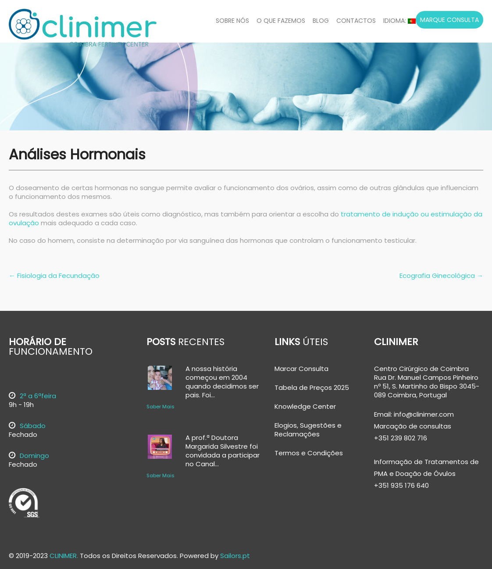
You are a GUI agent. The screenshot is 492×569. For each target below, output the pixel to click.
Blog (321, 20)
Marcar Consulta (301, 368)
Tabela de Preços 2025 (312, 387)
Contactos (356, 20)
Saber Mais (160, 406)
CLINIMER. (64, 555)
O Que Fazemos (281, 20)
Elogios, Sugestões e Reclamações (308, 430)
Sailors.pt (235, 555)
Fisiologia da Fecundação (54, 275)
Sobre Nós (232, 20)
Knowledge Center (305, 406)
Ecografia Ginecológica (441, 275)
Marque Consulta (449, 19)
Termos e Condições (309, 453)
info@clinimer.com (423, 414)
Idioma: (399, 20)
